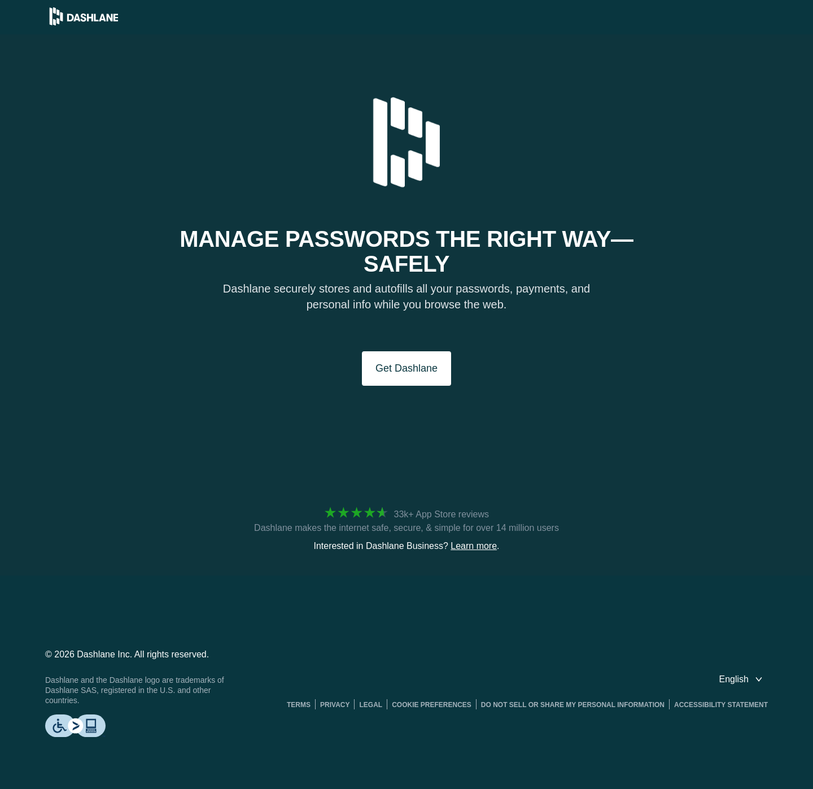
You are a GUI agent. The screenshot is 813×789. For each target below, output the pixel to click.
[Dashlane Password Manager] (84, 22)
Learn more (474, 546)
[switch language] (742, 679)
